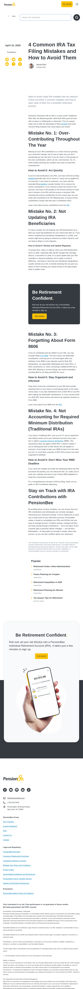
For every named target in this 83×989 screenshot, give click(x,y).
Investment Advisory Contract (14, 861)
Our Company (8, 822)
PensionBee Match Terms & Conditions (18, 893)
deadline (31, 178)
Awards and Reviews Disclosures (16, 883)
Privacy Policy (8, 870)
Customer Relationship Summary (16, 856)
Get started (67, 4)
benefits (64, 124)
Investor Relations (10, 826)
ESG (5, 831)
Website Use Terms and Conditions (17, 865)
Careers (6, 840)
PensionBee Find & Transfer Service (17, 879)
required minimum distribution (51, 441)
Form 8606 (44, 356)
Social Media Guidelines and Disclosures (19, 874)
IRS (67, 205)
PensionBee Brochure (11, 852)
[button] (76, 4)
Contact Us (7, 835)
